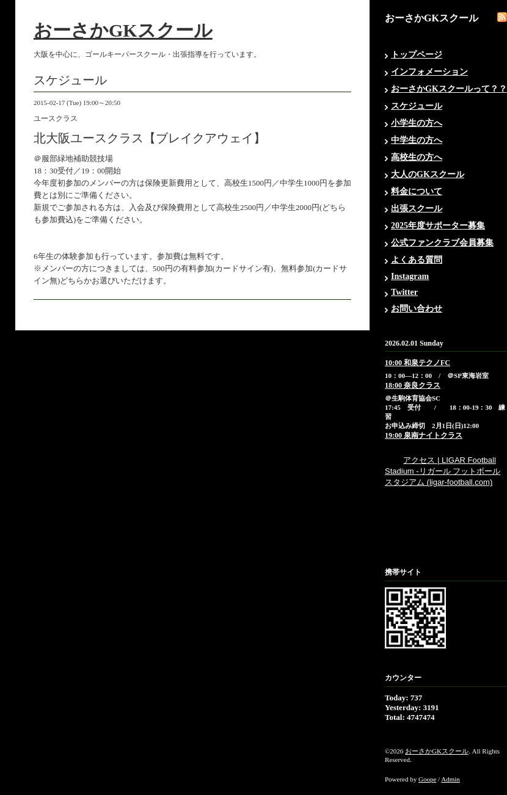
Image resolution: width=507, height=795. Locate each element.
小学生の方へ (416, 123)
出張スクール (416, 208)
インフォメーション (429, 71)
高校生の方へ (416, 157)
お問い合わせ (416, 308)
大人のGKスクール (427, 174)
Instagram (410, 276)
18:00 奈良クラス (412, 385)
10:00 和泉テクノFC (417, 362)
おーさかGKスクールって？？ (449, 88)
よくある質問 (416, 259)
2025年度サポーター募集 (438, 225)
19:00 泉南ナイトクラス (423, 435)
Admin (450, 779)
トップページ (416, 54)
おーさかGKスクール (123, 30)
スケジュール (416, 106)
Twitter (404, 292)
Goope (427, 779)
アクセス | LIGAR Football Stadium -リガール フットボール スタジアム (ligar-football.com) (442, 471)
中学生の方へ (416, 140)
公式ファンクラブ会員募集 (442, 242)
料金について (416, 191)
